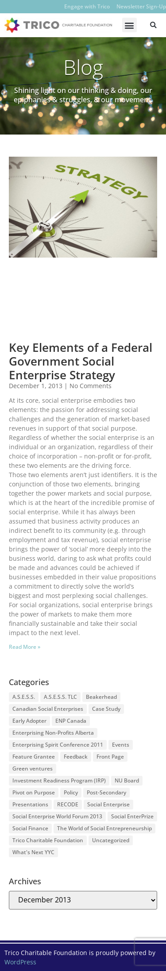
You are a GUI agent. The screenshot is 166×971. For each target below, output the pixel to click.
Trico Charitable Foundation (47, 840)
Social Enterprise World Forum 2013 (57, 816)
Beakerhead (101, 697)
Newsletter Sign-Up (141, 6)
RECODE (67, 804)
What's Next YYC (33, 852)
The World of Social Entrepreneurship (104, 828)
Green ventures (32, 768)
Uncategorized (110, 840)
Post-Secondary (106, 792)
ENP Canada (70, 720)
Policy (71, 792)
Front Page (110, 756)
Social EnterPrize (132, 816)
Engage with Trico (87, 6)
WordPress (20, 962)
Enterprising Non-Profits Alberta (53, 732)
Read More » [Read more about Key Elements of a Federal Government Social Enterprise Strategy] (24, 647)
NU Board (127, 780)
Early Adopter (29, 720)
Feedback (76, 756)
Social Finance (30, 828)
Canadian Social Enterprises (47, 709)
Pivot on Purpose (33, 792)
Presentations (30, 804)
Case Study (106, 709)
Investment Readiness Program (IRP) (59, 780)
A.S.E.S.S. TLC (60, 697)
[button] (129, 25)
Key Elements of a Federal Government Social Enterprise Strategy (80, 361)
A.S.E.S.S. (23, 697)
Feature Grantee (33, 756)
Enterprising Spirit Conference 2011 (57, 744)
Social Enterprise (108, 804)
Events (120, 744)
